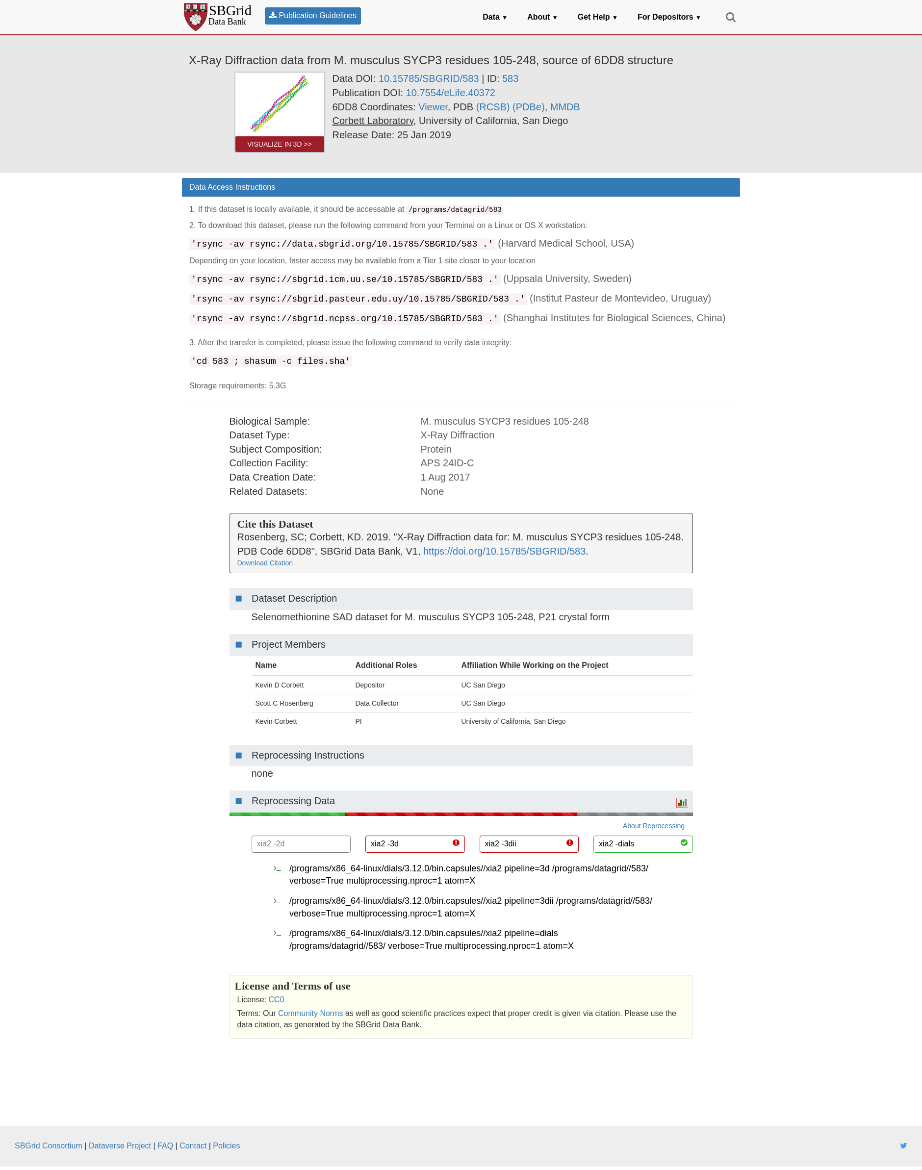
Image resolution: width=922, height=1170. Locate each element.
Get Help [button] (598, 17)
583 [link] (510, 78)
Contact (192, 1146)
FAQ (165, 1146)
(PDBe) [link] (528, 107)
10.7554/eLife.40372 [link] (450, 92)
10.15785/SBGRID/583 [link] (429, 78)
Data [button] (495, 17)
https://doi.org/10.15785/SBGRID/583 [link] (504, 551)
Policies (226, 1146)
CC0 (276, 999)
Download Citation (265, 563)
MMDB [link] (565, 107)
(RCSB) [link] (493, 107)
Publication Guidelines (313, 15)
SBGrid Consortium (48, 1146)
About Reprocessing (654, 826)
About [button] (542, 17)
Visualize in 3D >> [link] (279, 144)
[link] (373, 120)
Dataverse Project (120, 1146)
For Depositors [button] (669, 17)
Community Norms (310, 1013)
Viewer (433, 107)
